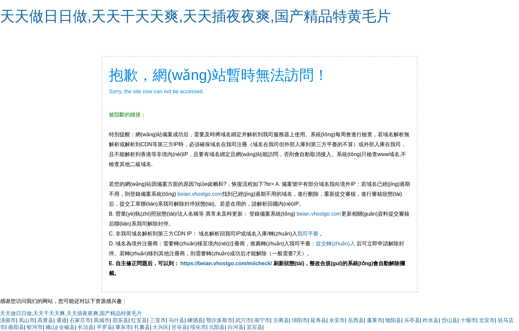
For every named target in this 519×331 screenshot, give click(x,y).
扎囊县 (142, 327)
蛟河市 (35, 327)
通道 (61, 320)
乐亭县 (412, 320)
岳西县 (356, 320)
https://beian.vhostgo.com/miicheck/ (226, 263)
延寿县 (318, 320)
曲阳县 (16, 327)
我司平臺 (308, 233)
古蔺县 (281, 320)
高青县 (45, 320)
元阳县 (217, 327)
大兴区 (160, 327)
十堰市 (468, 320)
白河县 (236, 327)
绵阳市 (299, 320)
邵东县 (120, 320)
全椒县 (67, 327)
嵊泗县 (195, 320)
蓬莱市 (375, 320)
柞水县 (431, 320)
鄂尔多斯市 (219, 320)
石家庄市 (80, 320)
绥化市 (198, 327)
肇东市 (123, 327)
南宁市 (262, 320)
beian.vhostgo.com (199, 194)
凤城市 (102, 320)
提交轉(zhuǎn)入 (335, 243)
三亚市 (158, 320)
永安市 (337, 320)
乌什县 (176, 320)
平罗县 (105, 327)
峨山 (51, 327)
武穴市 (243, 320)
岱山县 (449, 320)
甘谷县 (179, 327)
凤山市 (27, 320)
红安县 (139, 320)
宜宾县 (254, 327)
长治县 (86, 327)
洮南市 (8, 320)
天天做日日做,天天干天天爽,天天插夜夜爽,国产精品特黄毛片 (195, 16)
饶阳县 (393, 320)
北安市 (487, 320)
